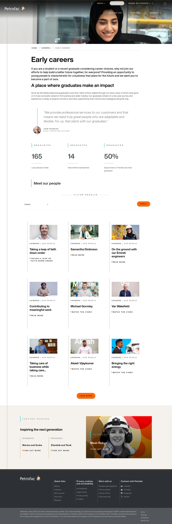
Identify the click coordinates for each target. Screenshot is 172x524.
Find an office (104, 493)
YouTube (127, 489)
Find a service (104, 496)
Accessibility (82, 488)
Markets (154, 13)
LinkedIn (127, 486)
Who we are (115, 13)
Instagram (128, 493)
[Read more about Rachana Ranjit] (43, 361)
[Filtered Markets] (84, 361)
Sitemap (144, 515)
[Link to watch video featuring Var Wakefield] (125, 304)
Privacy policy (82, 495)
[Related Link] (34, 447)
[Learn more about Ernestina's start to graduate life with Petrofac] (43, 304)
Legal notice (82, 492)
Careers (116, 3)
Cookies (80, 499)
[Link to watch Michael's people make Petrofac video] (84, 304)
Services (136, 13)
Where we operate (138, 3)
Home (34, 48)
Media (100, 3)
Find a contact (105, 489)
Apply (143, 204)
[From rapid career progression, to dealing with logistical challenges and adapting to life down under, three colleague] (43, 247)
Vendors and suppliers (108, 486)
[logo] (15, 8)
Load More (86, 396)
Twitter (127, 496)
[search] (165, 3)
